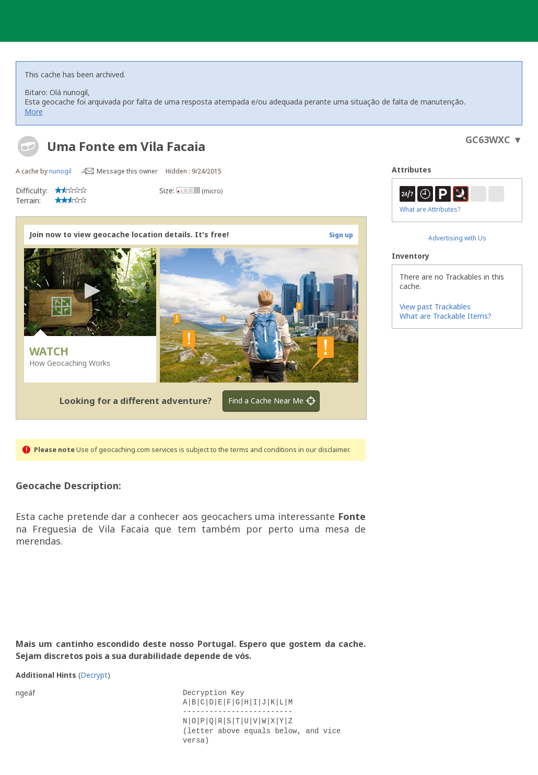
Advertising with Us (457, 238)
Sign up (341, 234)
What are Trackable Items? (446, 316)
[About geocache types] (28, 146)
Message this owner (127, 171)
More (34, 112)
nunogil (60, 171)
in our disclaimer (323, 449)
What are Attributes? (430, 209)
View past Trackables (435, 306)
